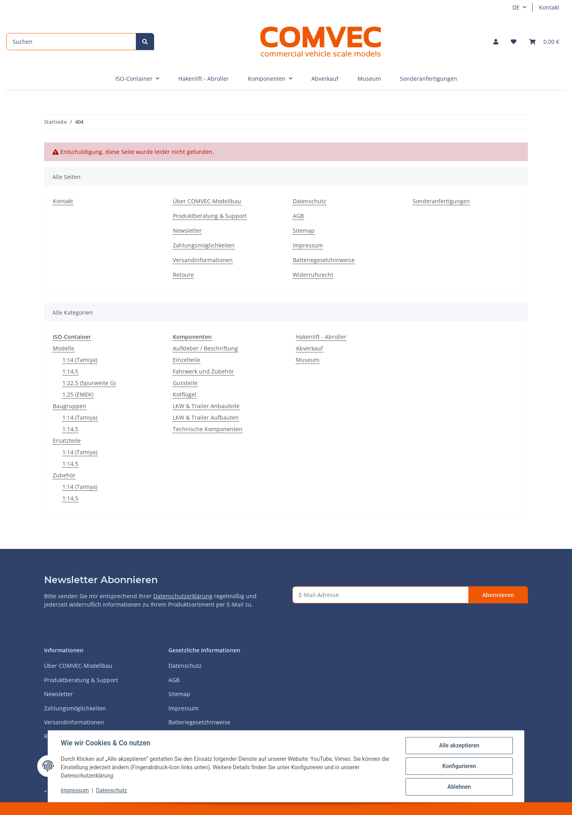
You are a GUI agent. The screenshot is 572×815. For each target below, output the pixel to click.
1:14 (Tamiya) (79, 360)
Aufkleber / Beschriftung (205, 348)
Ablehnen (459, 787)
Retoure (183, 274)
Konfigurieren (459, 766)
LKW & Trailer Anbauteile (206, 406)
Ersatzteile (67, 440)
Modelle (63, 348)
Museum (307, 360)
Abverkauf (309, 348)
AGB (298, 216)
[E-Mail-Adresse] (380, 594)
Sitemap (304, 230)
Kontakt (549, 7)
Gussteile (185, 383)
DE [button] (516, 7)
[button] (495, 41)
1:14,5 (70, 371)
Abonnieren (498, 595)
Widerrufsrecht (313, 274)
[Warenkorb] (544, 41)
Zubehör (64, 475)
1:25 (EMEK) (77, 394)
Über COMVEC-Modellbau (207, 201)
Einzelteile (186, 360)
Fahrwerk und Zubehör (203, 371)
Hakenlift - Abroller (321, 336)
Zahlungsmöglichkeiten (204, 245)
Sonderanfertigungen (428, 78)
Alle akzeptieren (459, 745)
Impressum (308, 245)
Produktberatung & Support (210, 216)
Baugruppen (69, 406)
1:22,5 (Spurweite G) (89, 383)
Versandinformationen (203, 260)
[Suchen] (71, 41)
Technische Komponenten (207, 429)
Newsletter (187, 230)
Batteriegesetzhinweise (324, 260)
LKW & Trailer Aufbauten (206, 417)
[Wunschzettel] (513, 41)
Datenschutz (309, 201)
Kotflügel (184, 394)
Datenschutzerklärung (183, 596)
